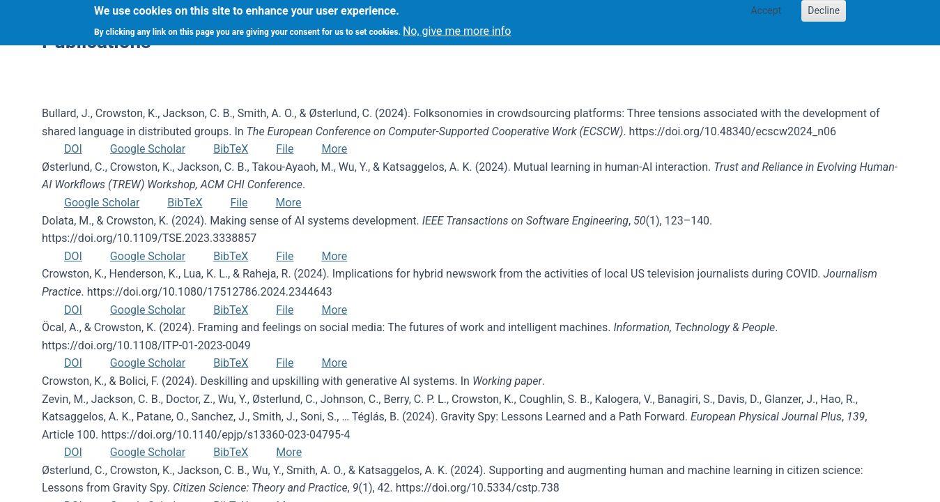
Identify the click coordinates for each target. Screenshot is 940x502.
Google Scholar (147, 148)
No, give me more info (457, 26)
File (284, 148)
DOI (73, 148)
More (334, 148)
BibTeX (230, 148)
